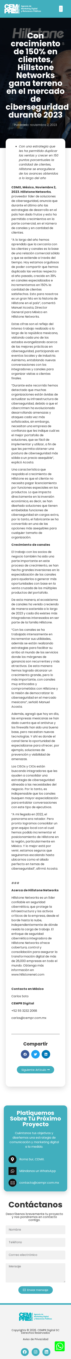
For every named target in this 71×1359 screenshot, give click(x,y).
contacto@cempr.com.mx (39, 1182)
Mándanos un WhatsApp (37, 1171)
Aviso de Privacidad (35, 1339)
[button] (61, 9)
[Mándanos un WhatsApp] (12, 1171)
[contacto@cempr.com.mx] (12, 1183)
